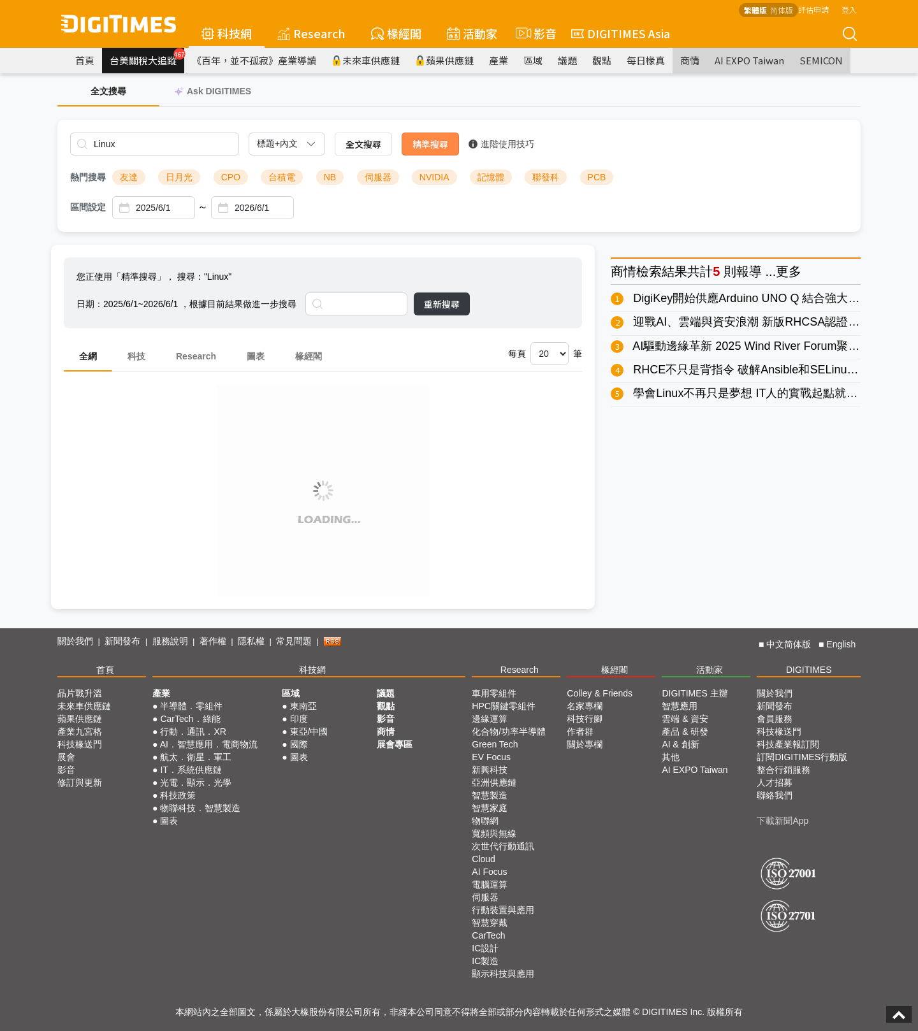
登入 (849, 9)
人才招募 (774, 782)
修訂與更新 (79, 782)
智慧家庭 (489, 808)
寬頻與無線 (494, 833)
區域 (533, 60)
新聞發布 (122, 641)
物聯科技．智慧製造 (200, 808)
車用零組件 (494, 693)
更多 (788, 271)
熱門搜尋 (88, 177)
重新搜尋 (442, 304)
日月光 (179, 177)
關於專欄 (584, 744)
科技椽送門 (79, 744)
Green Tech (495, 744)
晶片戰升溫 (79, 693)
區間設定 (88, 207)
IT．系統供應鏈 (190, 770)
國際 (299, 744)
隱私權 (251, 641)
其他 (671, 757)
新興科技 (489, 770)
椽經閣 (396, 33)
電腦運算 (489, 884)
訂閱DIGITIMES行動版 (802, 757)
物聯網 (485, 821)
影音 (534, 33)
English (841, 644)
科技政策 (178, 795)
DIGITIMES (809, 670)
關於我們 (75, 641)
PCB (597, 177)
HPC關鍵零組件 (504, 706)
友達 (129, 177)
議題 (567, 60)
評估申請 (813, 9)
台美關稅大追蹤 (147, 57)
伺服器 (378, 177)
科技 (136, 356)
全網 (88, 356)
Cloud (483, 859)
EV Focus (491, 757)
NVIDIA (434, 177)
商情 (689, 60)
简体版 (781, 9)
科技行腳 (584, 719)
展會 (66, 757)
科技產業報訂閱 (788, 744)
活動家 (472, 33)
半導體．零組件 (191, 706)
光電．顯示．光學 (195, 782)
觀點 (601, 60)
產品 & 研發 (685, 731)
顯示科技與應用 (503, 974)
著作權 (213, 641)
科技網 (226, 33)
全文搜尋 (363, 144)
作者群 (580, 731)
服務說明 (170, 641)
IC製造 (485, 961)
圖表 (256, 356)
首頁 (84, 60)
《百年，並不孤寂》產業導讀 (254, 60)
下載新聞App (782, 821)
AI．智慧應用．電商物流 (209, 744)
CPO (230, 177)
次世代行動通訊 (503, 846)
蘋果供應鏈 (444, 60)
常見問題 (294, 641)
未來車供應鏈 (366, 60)
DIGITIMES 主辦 (694, 693)
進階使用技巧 (501, 144)
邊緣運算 (489, 719)
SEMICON (821, 60)
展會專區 (394, 744)
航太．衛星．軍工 (195, 757)
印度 (299, 719)
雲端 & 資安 (685, 719)
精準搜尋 (430, 144)
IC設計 (485, 948)
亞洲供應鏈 (494, 782)
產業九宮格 (79, 731)
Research (311, 33)
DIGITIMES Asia (620, 33)
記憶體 (490, 177)
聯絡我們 (774, 795)
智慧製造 (489, 795)
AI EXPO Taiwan (749, 60)
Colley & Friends (599, 693)
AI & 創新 (680, 744)
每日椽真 (646, 60)
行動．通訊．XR (193, 731)
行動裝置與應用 (503, 910)
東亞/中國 (309, 731)
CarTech (488, 935)
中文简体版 (788, 644)
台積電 (281, 177)
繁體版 (755, 9)
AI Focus (489, 872)
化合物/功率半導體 (509, 731)
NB (330, 177)
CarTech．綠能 (190, 719)
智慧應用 (679, 706)
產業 (498, 60)
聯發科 (545, 177)
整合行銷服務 (783, 770)
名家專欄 (584, 706)
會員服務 (774, 719)
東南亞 (303, 706)
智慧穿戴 (489, 923)
